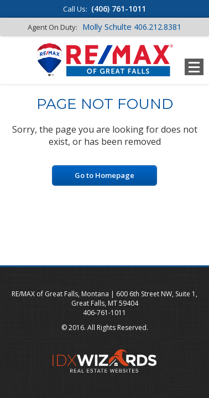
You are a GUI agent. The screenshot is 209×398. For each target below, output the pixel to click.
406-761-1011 (104, 312)
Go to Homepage (104, 175)
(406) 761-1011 (118, 8)
